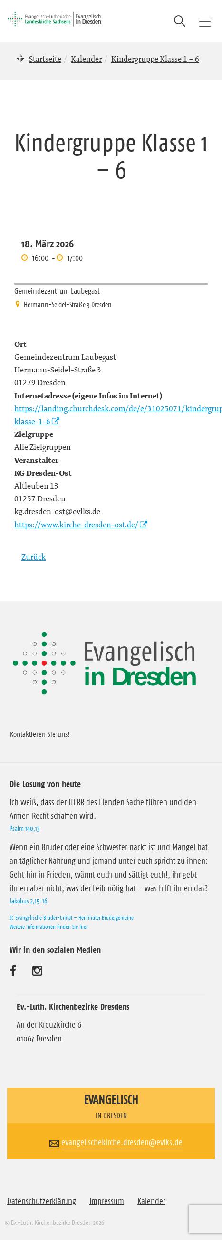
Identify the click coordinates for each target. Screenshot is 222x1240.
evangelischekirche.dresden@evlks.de (122, 1142)
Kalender (86, 59)
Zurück (33, 557)
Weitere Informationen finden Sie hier (48, 926)
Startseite (45, 59)
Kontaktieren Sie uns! (40, 734)
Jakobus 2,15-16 (28, 900)
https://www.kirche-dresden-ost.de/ (76, 524)
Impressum (106, 1201)
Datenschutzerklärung (41, 1201)
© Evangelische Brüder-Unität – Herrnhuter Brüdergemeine (72, 917)
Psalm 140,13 (24, 828)
